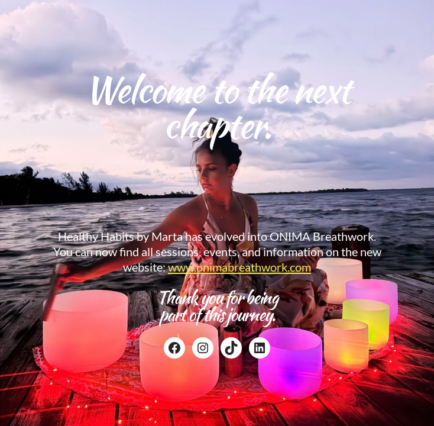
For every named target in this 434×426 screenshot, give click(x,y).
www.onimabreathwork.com (239, 267)
